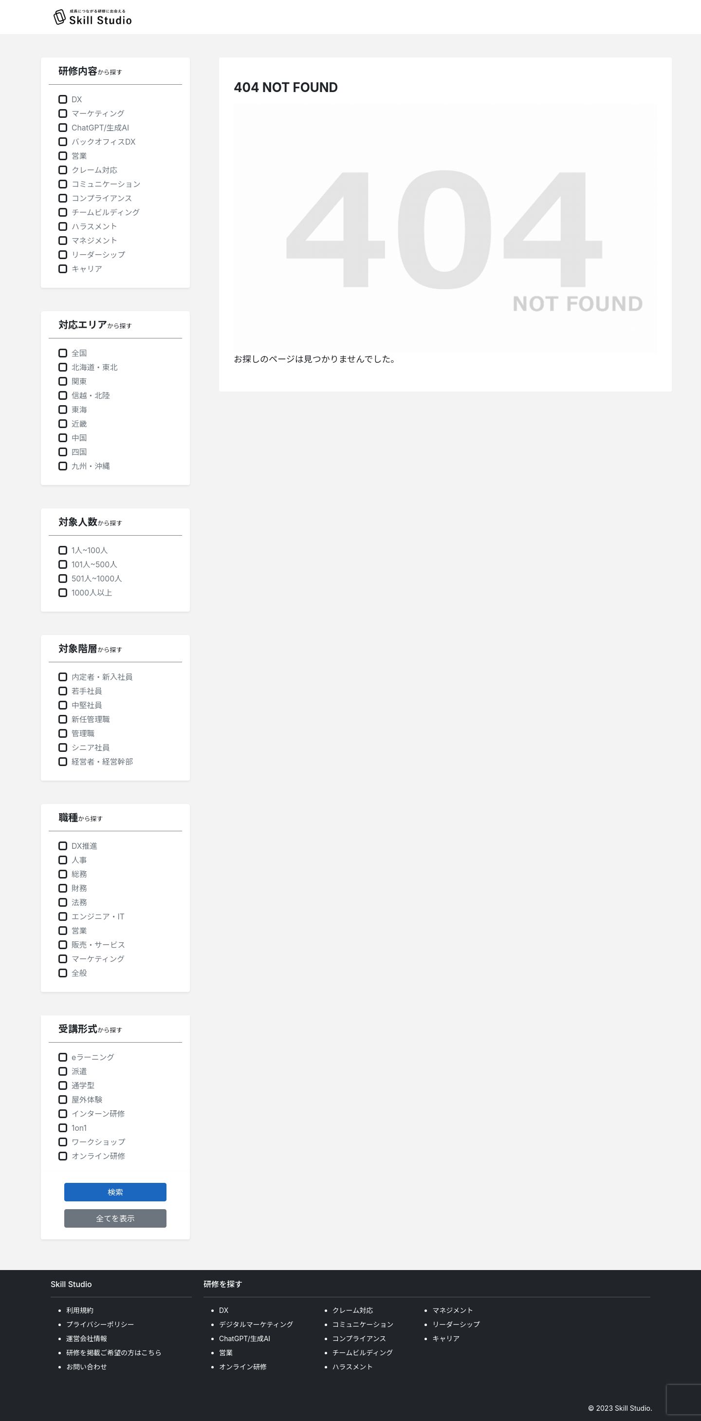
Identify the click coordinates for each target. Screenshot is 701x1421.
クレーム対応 (94, 170)
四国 (79, 452)
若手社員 (87, 691)
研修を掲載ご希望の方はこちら (114, 1352)
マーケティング (98, 113)
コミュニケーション (106, 184)
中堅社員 (87, 705)
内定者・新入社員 (102, 677)
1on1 (79, 1128)
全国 (79, 353)
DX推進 (84, 846)
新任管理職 (91, 719)
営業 (79, 156)
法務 (79, 902)
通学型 (83, 1085)
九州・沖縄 (91, 466)
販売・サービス (98, 945)
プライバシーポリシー (100, 1324)
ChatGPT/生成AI (100, 127)
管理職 (83, 733)
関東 (79, 381)
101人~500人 (94, 564)
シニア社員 (91, 747)
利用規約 (79, 1310)
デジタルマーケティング (256, 1324)
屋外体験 (87, 1099)
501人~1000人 (97, 578)
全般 (79, 973)
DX (77, 99)
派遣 (79, 1071)
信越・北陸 (91, 395)
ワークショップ (98, 1142)
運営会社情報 (86, 1338)
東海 (79, 409)
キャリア (87, 269)
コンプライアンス (102, 198)
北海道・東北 (95, 367)
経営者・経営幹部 (102, 762)
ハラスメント (94, 226)
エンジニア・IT (98, 916)
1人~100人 (90, 550)
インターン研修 (98, 1114)
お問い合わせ (86, 1367)
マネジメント (95, 240)
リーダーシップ (98, 255)
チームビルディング (106, 212)
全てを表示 (115, 1218)
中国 (79, 438)
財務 (79, 888)
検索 (115, 1192)
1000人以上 (92, 593)
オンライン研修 (98, 1156)
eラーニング (93, 1057)
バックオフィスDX (104, 142)
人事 (79, 860)
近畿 (79, 424)
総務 (79, 874)
